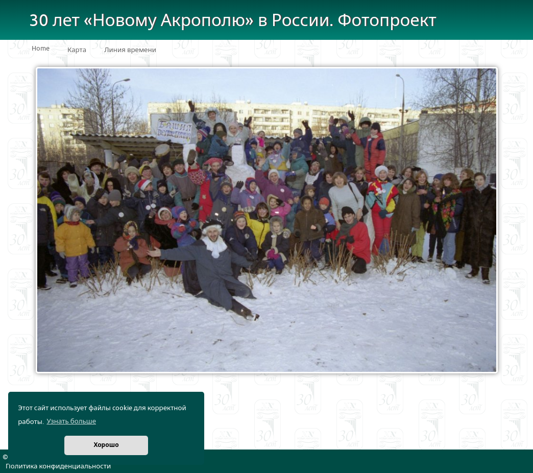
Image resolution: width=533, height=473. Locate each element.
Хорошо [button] (105, 445)
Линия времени (130, 50)
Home (41, 48)
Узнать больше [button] (71, 421)
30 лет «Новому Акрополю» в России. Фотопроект (233, 21)
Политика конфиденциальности (58, 466)
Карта (76, 50)
